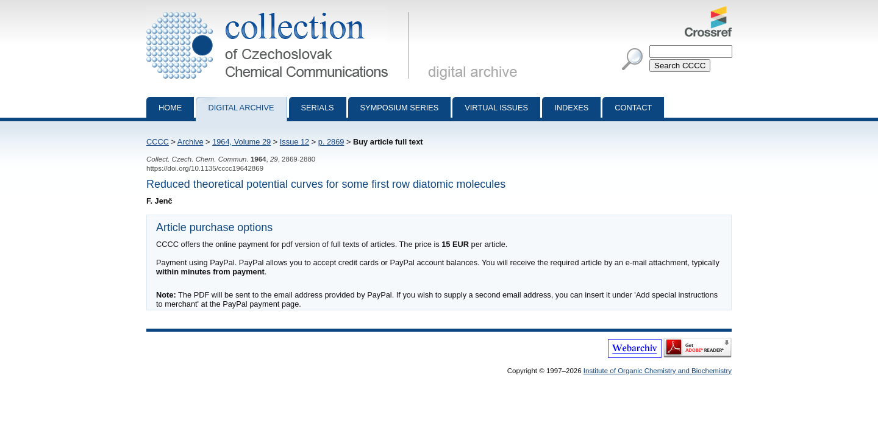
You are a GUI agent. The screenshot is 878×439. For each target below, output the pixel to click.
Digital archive (241, 107)
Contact (633, 107)
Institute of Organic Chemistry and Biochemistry (658, 370)
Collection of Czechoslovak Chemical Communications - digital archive (280, 11)
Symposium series (399, 107)
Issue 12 (294, 141)
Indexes (571, 107)
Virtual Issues (496, 107)
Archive (190, 141)
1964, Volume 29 (241, 141)
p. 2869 (331, 141)
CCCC (157, 141)
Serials (317, 107)
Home (170, 107)
